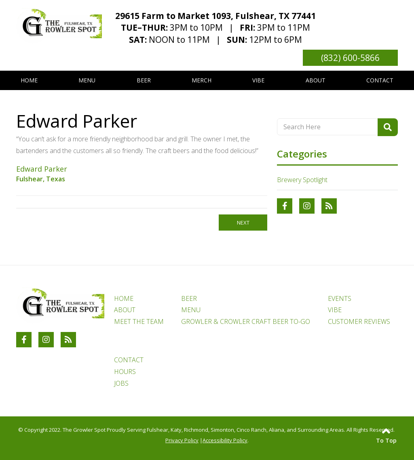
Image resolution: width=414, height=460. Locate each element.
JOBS (121, 383)
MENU (191, 309)
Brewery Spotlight (302, 179)
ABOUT (124, 309)
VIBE (335, 309)
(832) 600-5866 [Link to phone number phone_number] (350, 57)
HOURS (125, 371)
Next (243, 222)
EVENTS (339, 298)
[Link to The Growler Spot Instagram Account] (307, 206)
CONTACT (129, 359)
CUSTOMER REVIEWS (359, 321)
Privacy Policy (182, 440)
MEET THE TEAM (139, 321)
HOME (123, 298)
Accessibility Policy (225, 440)
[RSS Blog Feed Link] (329, 206)
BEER (189, 298)
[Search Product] (388, 127)
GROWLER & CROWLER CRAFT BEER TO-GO (245, 321)
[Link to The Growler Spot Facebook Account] (284, 206)
